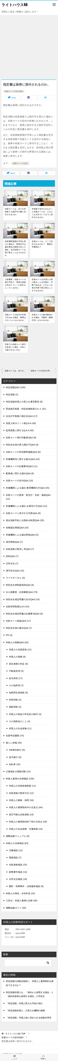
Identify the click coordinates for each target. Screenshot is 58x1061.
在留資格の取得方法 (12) (21, 793)
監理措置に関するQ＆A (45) (20, 430)
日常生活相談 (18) (18, 879)
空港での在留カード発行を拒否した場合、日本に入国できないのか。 (15, 347)
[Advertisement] (29, 45)
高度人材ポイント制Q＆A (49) (21, 423)
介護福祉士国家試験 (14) (18, 771)
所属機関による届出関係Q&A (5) (22, 535)
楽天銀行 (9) (15, 757)
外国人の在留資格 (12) (20, 649)
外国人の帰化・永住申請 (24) (20, 893)
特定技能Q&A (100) (15, 387)
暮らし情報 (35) (14, 743)
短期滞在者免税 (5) (18, 692)
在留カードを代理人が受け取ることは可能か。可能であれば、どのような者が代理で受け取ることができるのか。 (42, 285)
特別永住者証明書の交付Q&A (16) (23, 599)
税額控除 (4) (15, 707)
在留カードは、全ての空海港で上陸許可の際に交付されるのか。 (15, 212)
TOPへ (43, 1057)
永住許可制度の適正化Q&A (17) (21, 416)
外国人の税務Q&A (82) (17, 642)
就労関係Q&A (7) (14, 542)
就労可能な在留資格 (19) (21, 814)
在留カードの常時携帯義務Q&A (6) (23, 452)
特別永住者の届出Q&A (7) (19, 628)
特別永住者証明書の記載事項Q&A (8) (24, 613)
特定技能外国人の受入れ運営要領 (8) (24, 401)
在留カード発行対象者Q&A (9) (21, 437)
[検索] (28, 963)
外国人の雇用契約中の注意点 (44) (26, 807)
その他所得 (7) (16, 685)
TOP (15, 1033)
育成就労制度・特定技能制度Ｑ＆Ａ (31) (26, 409)
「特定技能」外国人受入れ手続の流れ (24, 1003)
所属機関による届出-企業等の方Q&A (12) (26, 506)
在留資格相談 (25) (18, 864)
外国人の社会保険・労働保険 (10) (26, 829)
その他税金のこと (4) (19, 721)
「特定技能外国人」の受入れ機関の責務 (25, 1010)
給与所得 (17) (16, 678)
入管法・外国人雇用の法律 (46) (21, 900)
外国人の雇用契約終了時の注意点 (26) (28, 821)
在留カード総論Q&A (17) (18, 621)
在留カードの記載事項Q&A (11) (21, 466)
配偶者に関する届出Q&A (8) (20, 473)
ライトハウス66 (15, 4)
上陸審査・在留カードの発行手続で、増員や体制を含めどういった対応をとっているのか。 (15, 283)
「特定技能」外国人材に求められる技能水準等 (28, 1017)
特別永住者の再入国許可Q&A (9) (22, 444)
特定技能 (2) (12, 394)
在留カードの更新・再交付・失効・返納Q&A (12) (28, 497)
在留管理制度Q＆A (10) (17, 606)
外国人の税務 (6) (17, 656)
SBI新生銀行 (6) (17, 750)
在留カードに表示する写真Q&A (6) (23, 513)
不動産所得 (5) (16, 671)
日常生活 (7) (12, 563)
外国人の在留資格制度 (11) (22, 786)
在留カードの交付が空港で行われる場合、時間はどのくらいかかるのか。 (15, 317)
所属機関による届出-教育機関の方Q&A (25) (27, 488)
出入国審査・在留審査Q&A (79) (21, 592)
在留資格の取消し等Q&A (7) (20, 549)
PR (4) (9, 635)
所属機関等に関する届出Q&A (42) (23, 459)
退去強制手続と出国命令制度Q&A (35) (25, 520)
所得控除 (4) (15, 699)
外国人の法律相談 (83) (17, 843)
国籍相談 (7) (15, 857)
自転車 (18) (14, 764)
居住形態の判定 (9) (18, 664)
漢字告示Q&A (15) (15, 570)
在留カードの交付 (20, 163)
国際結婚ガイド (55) (16, 908)
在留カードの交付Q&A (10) (19, 480)
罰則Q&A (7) (12, 556)
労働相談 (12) (16, 850)
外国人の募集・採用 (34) (21, 800)
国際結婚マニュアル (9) (17, 836)
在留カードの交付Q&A (13, 91)
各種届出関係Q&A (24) (17, 527)
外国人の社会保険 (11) (20, 728)
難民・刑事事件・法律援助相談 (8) (26, 886)
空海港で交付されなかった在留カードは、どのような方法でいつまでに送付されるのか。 (42, 213)
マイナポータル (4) (15, 578)
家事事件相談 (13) (18, 872)
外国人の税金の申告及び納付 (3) (25, 714)
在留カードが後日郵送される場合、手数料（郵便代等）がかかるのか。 (42, 317)
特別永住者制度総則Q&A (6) (20, 585)
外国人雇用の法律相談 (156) (20, 778)
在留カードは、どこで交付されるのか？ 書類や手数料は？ (42, 244)
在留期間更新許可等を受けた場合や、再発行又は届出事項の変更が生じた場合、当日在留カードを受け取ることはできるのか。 (15, 248)
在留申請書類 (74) (15, 735)
